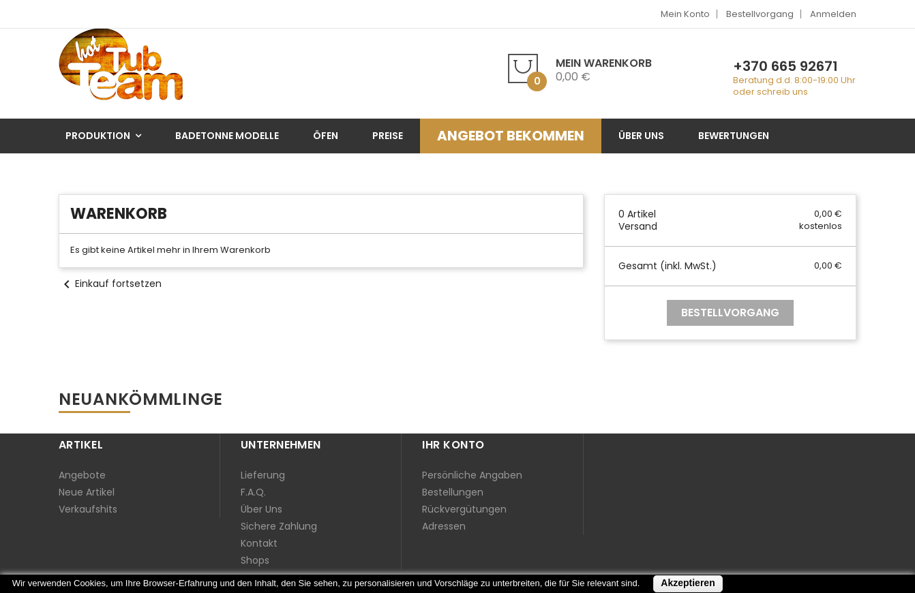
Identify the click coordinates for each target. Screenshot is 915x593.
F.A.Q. (253, 492)
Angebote (82, 475)
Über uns (261, 509)
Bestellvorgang (760, 14)
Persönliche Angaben (472, 475)
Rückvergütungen (464, 509)
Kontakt (259, 543)
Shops (255, 560)
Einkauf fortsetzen (110, 283)
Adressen (444, 526)
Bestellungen (452, 492)
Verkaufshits (88, 509)
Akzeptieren (688, 582)
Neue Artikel (87, 492)
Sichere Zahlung (279, 526)
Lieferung (263, 475)
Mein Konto (685, 14)
